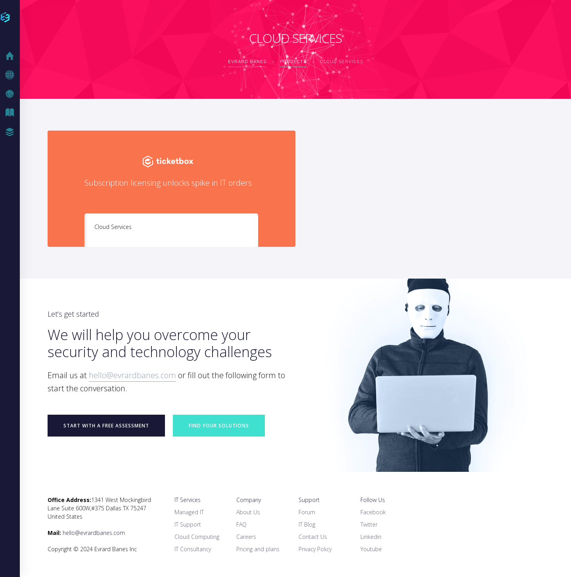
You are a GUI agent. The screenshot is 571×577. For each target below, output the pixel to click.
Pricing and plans (258, 549)
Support (309, 500)
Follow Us (372, 500)
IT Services (187, 500)
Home (12, 56)
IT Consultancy (192, 549)
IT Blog (12, 113)
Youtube (371, 549)
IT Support (187, 524)
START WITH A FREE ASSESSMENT (106, 425)
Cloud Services (113, 227)
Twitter (368, 524)
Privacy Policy (315, 549)
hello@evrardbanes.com (132, 375)
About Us (248, 512)
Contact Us (313, 536)
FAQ (241, 524)
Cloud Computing (196, 536)
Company (248, 500)
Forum (307, 512)
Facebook (373, 512)
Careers (246, 536)
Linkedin (370, 536)
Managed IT (189, 512)
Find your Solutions (219, 425)
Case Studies (12, 132)
